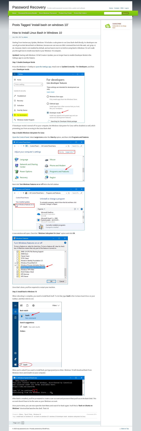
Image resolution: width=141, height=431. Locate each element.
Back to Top (125, 428)
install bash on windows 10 (25, 416)
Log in (127, 8)
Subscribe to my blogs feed (121, 25)
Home (111, 8)
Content (116, 8)
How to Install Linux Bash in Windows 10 (37, 32)
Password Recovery (29, 7)
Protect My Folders (80, 13)
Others (21, 414)
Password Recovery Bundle (28, 13)
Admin (26, 37)
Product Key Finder (65, 13)
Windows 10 (37, 414)
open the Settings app (43, 67)
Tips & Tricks (28, 414)
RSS (122, 8)
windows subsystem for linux (76, 416)
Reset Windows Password (48, 13)
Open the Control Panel (20, 137)
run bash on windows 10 (41, 416)
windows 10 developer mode (58, 416)
